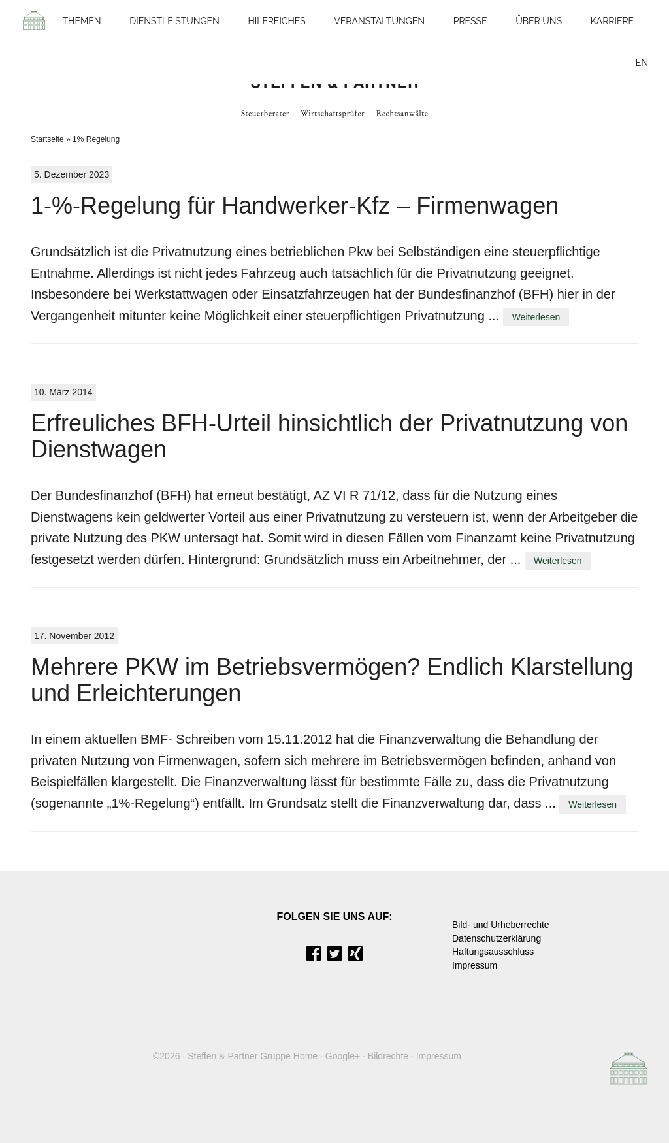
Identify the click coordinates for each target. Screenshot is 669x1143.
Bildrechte (388, 1056)
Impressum (474, 965)
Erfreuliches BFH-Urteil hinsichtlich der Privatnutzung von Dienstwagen (329, 436)
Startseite (47, 139)
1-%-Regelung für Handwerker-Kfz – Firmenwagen (295, 205)
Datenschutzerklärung (496, 938)
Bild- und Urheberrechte (500, 924)
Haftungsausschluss (493, 951)
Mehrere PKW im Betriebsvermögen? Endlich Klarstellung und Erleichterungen (332, 680)
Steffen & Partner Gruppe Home (253, 1056)
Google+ (342, 1056)
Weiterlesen (536, 317)
